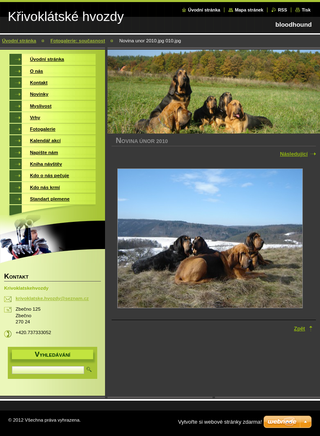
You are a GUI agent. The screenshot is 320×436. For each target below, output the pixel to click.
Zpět (299, 328)
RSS (282, 9)
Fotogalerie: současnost (77, 40)
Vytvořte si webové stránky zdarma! (220, 422)
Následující (294, 154)
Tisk (306, 9)
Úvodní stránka (204, 9)
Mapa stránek (249, 9)
